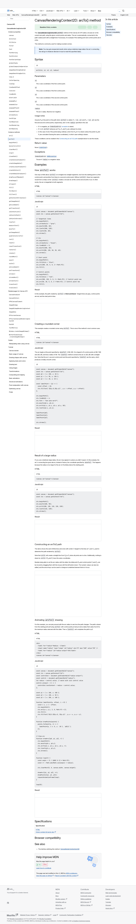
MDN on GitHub (85, 905)
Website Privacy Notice (27, 915)
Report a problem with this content (66, 876)
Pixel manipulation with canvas (18, 385)
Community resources (87, 896)
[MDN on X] (14, 903)
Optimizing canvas (14, 388)
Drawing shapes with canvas (18, 357)
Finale (11, 392)
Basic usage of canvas (16, 354)
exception (65, 126)
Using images (13, 368)
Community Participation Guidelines (70, 915)
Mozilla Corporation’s (16, 919)
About (57, 893)
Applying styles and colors (17, 361)
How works (45, 170)
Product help (60, 908)
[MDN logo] (10, 889)
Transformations (14, 371)
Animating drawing (49, 620)
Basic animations (14, 378)
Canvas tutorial (13, 350)
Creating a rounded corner (47, 324)
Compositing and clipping (17, 375)
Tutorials (108, 902)
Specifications (110, 29)
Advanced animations (16, 382)
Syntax (108, 24)
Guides (107, 899)
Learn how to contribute (43, 868)
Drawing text (13, 364)
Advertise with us (61, 902)
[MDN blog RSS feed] (20, 903)
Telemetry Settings (44, 915)
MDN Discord (84, 902)
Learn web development (113, 896)
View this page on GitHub (44, 876)
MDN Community (85, 893)
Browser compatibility (113, 32)
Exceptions (40, 152)
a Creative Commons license (81, 921)
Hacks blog (109, 908)
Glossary (108, 905)
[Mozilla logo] (12, 915)
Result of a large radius (45, 455)
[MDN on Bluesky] (11, 903)
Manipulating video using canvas (19, 344)
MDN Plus (59, 905)
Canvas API (11, 24)
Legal (54, 915)
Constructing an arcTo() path (68, 138)
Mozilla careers (60, 899)
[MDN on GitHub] (8, 903)
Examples (109, 27)
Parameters (40, 76)
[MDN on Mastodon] (17, 903)
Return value (41, 143)
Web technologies (111, 893)
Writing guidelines (85, 899)
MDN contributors (71, 873)
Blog (99, 11)
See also (109, 35)
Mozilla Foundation (45, 919)
